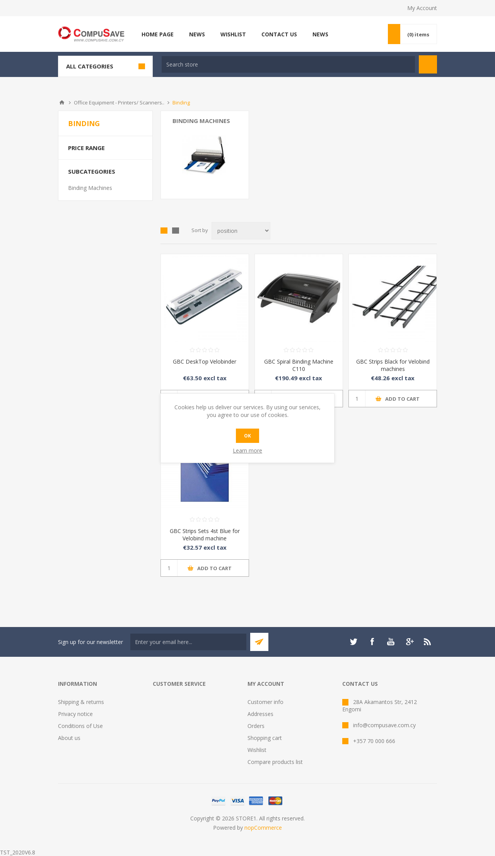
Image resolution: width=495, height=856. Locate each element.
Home (62, 102)
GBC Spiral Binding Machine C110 (298, 365)
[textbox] (288, 64)
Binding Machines (201, 121)
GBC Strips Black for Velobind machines (393, 365)
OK (247, 435)
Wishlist (257, 749)
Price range (86, 148)
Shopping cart (265, 738)
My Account (422, 8)
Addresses (260, 714)
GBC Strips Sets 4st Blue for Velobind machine (205, 534)
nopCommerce (263, 827)
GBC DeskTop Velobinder (204, 361)
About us (69, 738)
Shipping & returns (81, 702)
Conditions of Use (80, 726)
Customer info (265, 702)
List (175, 230)
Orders (256, 726)
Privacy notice (75, 714)
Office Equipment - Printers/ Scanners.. (119, 102)
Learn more (247, 450)
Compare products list (275, 761)
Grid (163, 230)
